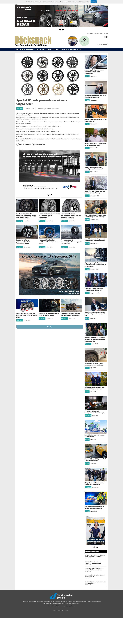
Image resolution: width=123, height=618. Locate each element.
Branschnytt (30, 49)
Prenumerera (89, 33)
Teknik (49, 49)
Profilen (73, 49)
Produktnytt (40, 49)
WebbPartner (68, 610)
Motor (79, 49)
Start (17, 49)
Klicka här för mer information (83, 1)
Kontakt (106, 33)
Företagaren (65, 49)
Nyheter (22, 49)
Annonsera (96, 33)
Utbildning (55, 49)
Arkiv (101, 33)
